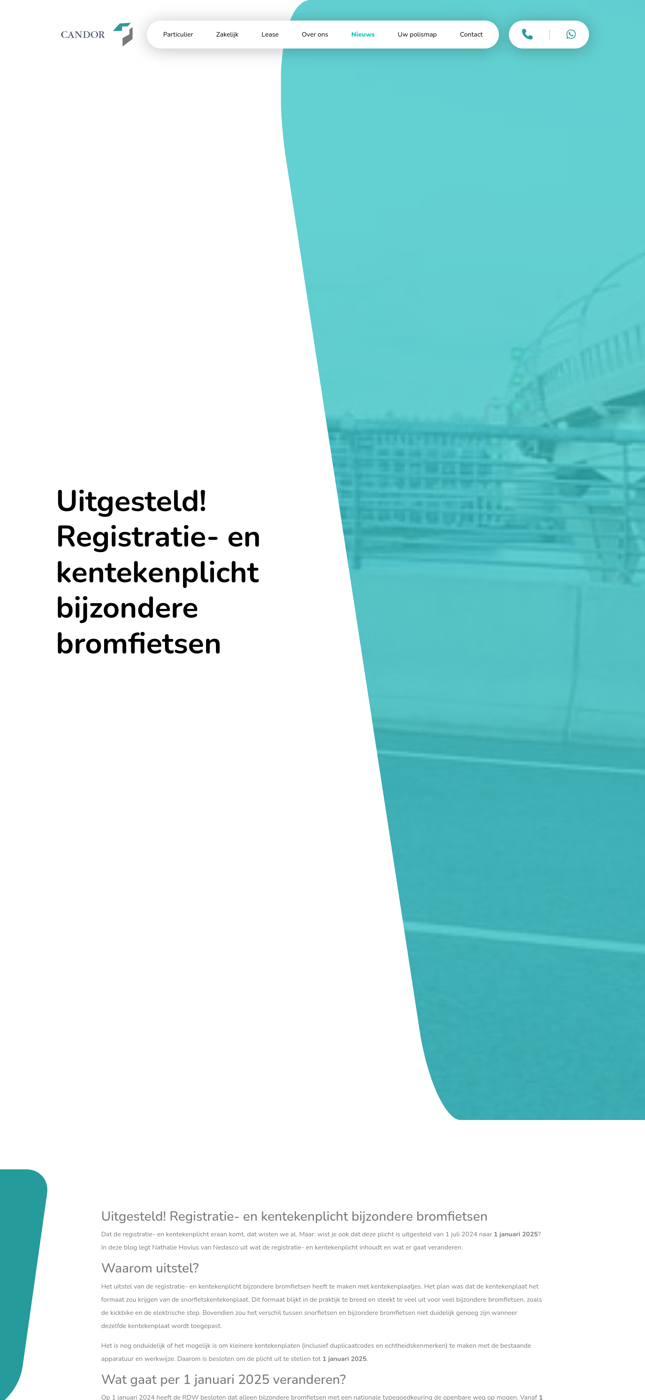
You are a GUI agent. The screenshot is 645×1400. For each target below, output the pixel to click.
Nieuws (363, 34)
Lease (270, 34)
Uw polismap (417, 34)
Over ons (315, 34)
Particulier (178, 34)
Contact (471, 34)
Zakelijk (227, 34)
